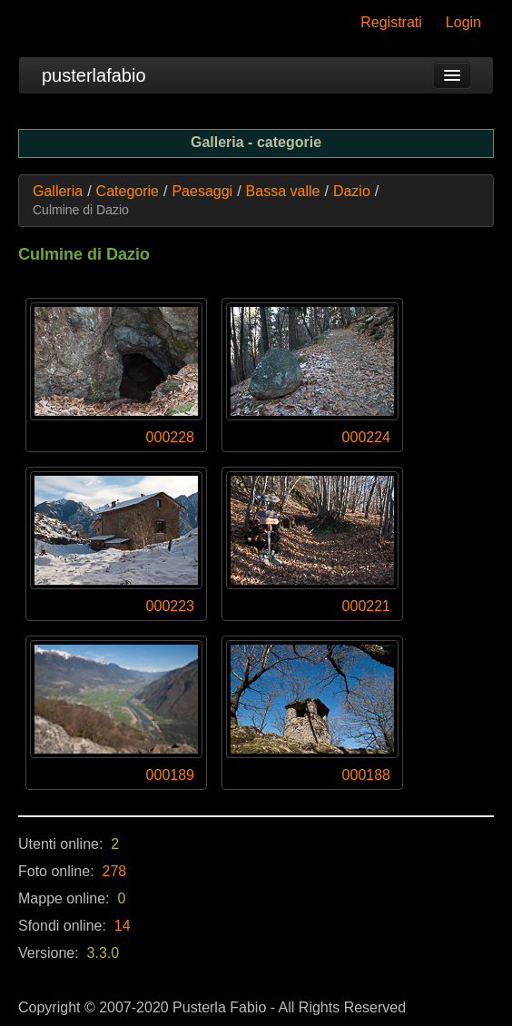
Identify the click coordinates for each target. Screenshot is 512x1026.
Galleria (58, 191)
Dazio (351, 191)
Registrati (391, 22)
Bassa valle (283, 191)
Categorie (127, 191)
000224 (366, 437)
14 (122, 925)
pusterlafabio (94, 75)
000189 (170, 775)
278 (115, 871)
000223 (170, 606)
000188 (366, 775)
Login (463, 22)
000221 (366, 606)
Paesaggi (202, 191)
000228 (170, 437)
